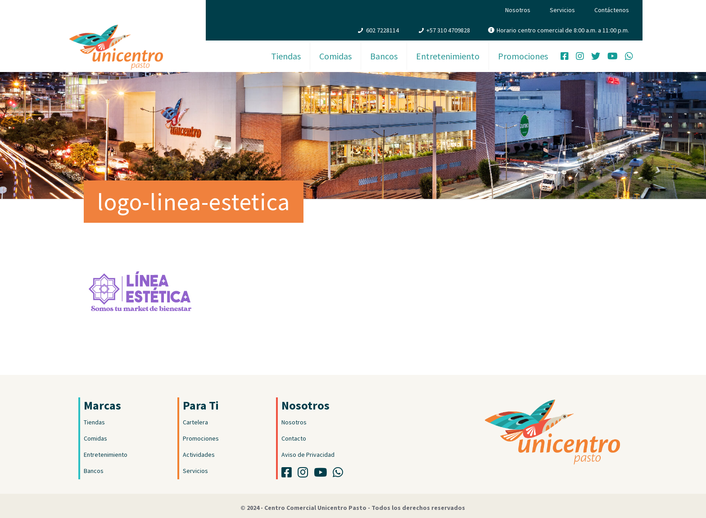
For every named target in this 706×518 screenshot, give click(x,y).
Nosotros (517, 10)
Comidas (95, 438)
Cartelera (195, 422)
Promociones (201, 438)
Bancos (94, 471)
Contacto (293, 438)
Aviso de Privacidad (308, 454)
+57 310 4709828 (448, 30)
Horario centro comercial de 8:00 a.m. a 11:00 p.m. (563, 30)
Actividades (199, 454)
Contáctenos (611, 10)
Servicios (562, 10)
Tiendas (94, 422)
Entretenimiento (105, 454)
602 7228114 (382, 30)
